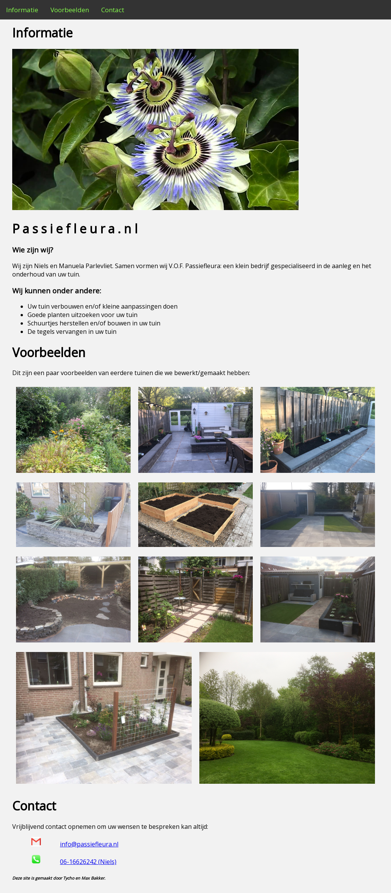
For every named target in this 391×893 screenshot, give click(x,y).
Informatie (22, 9)
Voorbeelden (69, 9)
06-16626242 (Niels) (88, 861)
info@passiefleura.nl (89, 844)
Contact (112, 9)
